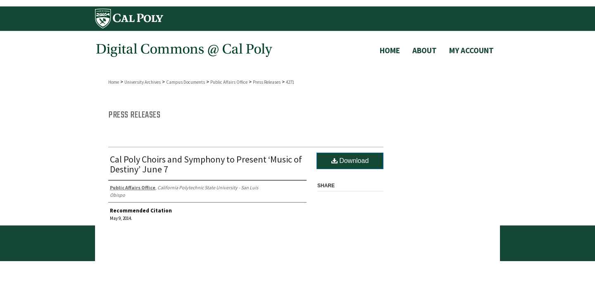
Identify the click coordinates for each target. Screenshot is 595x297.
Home (113, 82)
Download (350, 160)
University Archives (142, 82)
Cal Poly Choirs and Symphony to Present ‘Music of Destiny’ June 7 (206, 164)
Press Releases (267, 82)
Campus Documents (185, 82)
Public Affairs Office (229, 82)
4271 (290, 82)
